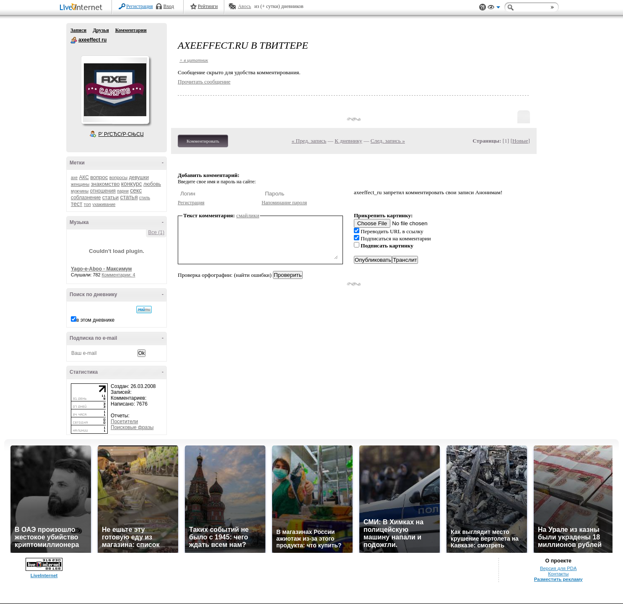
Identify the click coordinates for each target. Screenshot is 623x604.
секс (136, 190)
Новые (520, 141)
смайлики (248, 215)
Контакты (558, 573)
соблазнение (86, 197)
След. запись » (388, 141)
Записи (78, 30)
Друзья (101, 30)
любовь (152, 184)
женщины (80, 184)
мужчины (79, 191)
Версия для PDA (558, 568)
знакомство (105, 184)
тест (76, 203)
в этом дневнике (95, 320)
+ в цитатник (193, 59)
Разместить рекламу (558, 579)
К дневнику (348, 141)
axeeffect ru (73, 40)
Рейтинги (208, 6)
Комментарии (131, 30)
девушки (138, 177)
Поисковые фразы (132, 427)
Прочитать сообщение (204, 81)
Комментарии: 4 (118, 274)
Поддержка (482, 7)
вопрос (99, 177)
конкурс (131, 183)
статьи (110, 197)
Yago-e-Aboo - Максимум (101, 269)
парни (123, 191)
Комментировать (203, 140)
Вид (494, 8)
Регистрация (139, 6)
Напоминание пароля (284, 203)
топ (87, 204)
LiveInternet (82, 7)
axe (74, 177)
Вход (169, 6)
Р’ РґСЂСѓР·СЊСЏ (121, 134)
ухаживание (103, 204)
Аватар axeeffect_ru (114, 89)
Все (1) (156, 232)
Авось (244, 6)
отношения (103, 191)
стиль (144, 197)
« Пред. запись (309, 141)
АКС (84, 177)
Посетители (124, 421)
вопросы (118, 177)
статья (129, 197)
